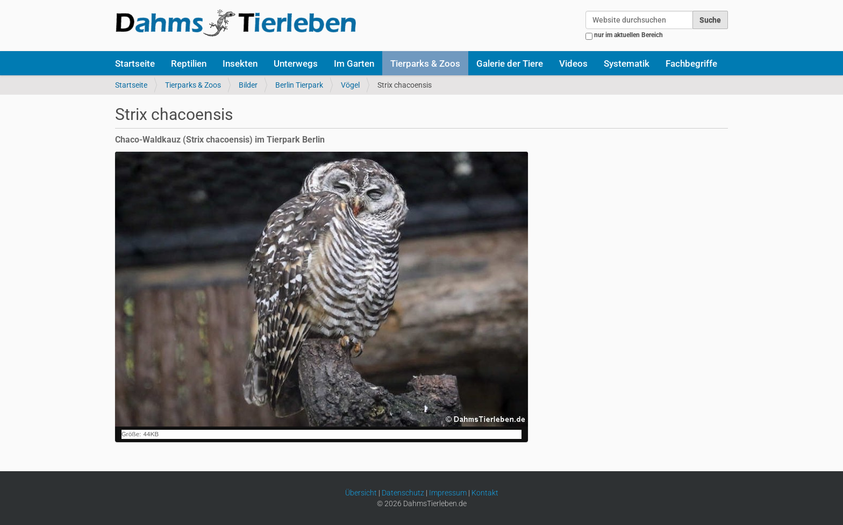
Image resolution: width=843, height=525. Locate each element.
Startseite (135, 63)
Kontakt (484, 492)
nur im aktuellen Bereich (628, 35)
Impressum (448, 492)
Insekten (240, 63)
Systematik (626, 63)
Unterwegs (296, 63)
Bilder (248, 85)
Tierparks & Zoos (425, 63)
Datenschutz (403, 492)
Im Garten (354, 63)
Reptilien (188, 63)
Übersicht (361, 492)
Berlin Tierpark (299, 85)
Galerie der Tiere (509, 63)
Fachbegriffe (691, 63)
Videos (573, 63)
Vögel (350, 85)
